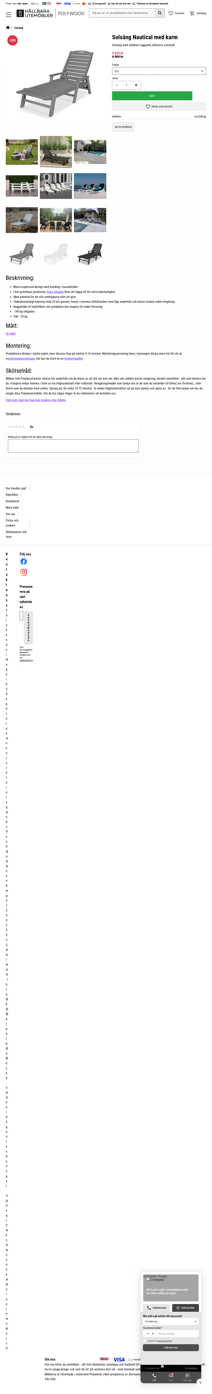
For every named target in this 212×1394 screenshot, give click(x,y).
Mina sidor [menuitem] (12, 507)
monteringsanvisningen (20, 358)
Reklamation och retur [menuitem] (16, 534)
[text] (159, 53)
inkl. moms (23, 3)
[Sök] (160, 13)
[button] (8, 14)
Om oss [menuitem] (10, 514)
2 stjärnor (13, 426)
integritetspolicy (26, 660)
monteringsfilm (73, 358)
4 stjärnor (20, 426)
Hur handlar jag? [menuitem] (16, 488)
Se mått (10, 333)
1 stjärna (9, 426)
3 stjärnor (16, 426)
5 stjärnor (23, 426)
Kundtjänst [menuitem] (12, 501)
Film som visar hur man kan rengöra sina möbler (36, 400)
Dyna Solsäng (55, 292)
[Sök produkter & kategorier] (126, 13)
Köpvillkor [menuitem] (12, 495)
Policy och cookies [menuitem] (12, 523)
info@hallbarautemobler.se (7, 1028)
